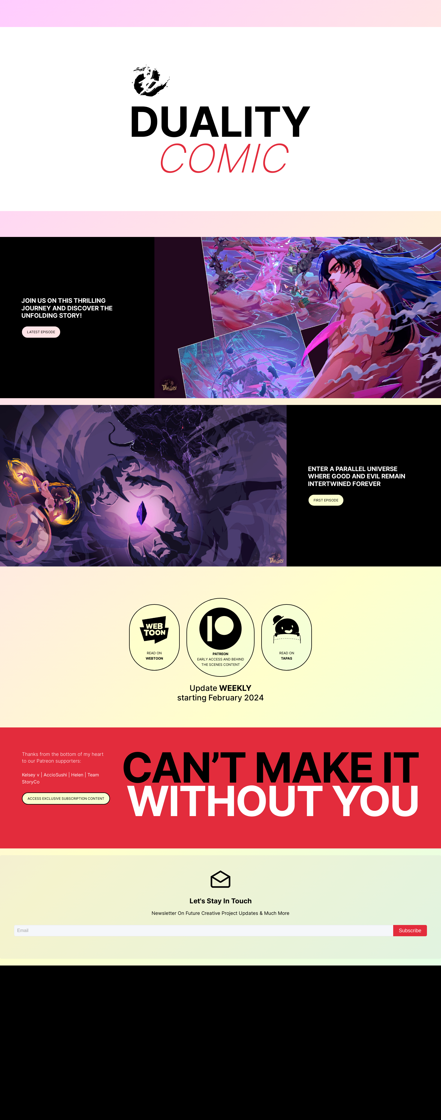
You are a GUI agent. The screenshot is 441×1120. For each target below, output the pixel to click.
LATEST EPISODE (41, 332)
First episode (326, 500)
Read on (154, 637)
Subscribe (410, 930)
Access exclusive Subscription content (66, 798)
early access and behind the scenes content (220, 637)
